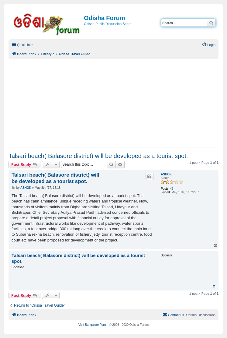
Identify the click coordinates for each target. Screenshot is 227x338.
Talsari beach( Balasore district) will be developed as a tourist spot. (98, 156)
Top (215, 287)
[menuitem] (208, 44)
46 (172, 188)
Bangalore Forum (96, 324)
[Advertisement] (113, 103)
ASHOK (166, 174)
